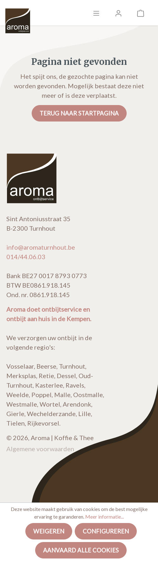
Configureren (106, 531)
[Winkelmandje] (141, 13)
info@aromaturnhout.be (40, 247)
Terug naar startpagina (79, 113)
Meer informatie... (104, 517)
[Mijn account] (118, 13)
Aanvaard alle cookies (81, 550)
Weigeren (48, 531)
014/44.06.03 (25, 256)
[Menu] (96, 13)
